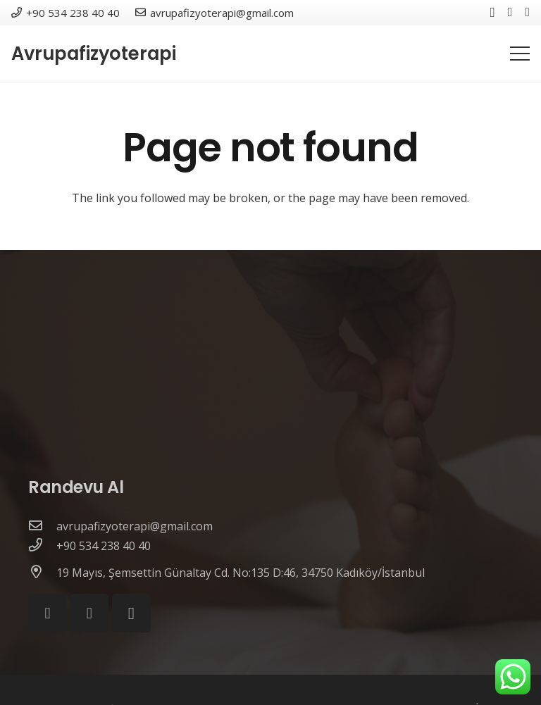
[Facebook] (510, 12)
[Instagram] (492, 13)
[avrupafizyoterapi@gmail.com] (42, 526)
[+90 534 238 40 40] (42, 546)
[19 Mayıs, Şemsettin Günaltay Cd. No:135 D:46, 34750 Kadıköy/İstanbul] (42, 572)
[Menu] (520, 53)
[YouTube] (527, 12)
